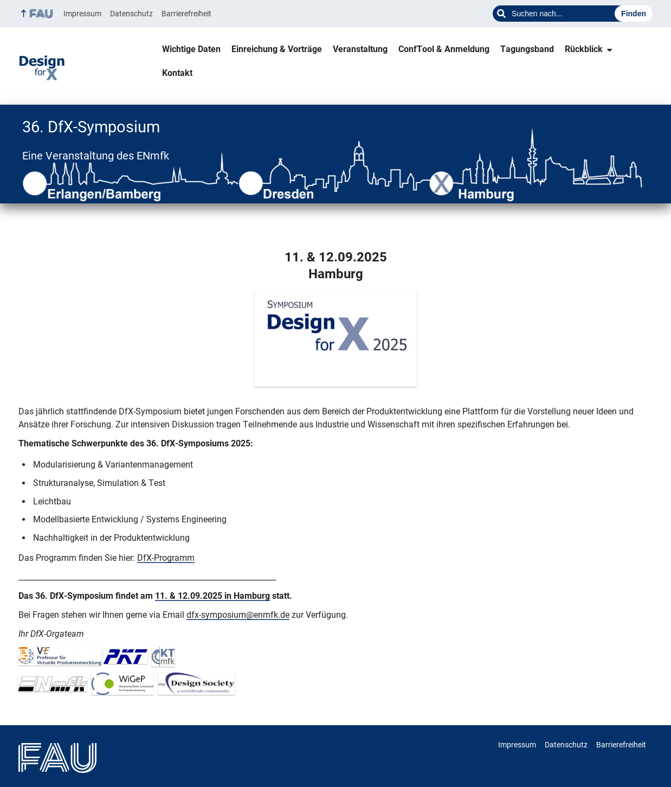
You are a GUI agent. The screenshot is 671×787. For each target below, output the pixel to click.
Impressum (82, 13)
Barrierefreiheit (186, 13)
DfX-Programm (166, 558)
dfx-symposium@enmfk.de (237, 615)
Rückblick (584, 49)
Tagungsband (527, 49)
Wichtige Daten (191, 49)
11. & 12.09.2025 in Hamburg (212, 596)
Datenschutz (131, 13)
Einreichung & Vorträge (276, 49)
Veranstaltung (360, 49)
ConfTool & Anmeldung (443, 49)
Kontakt (177, 73)
